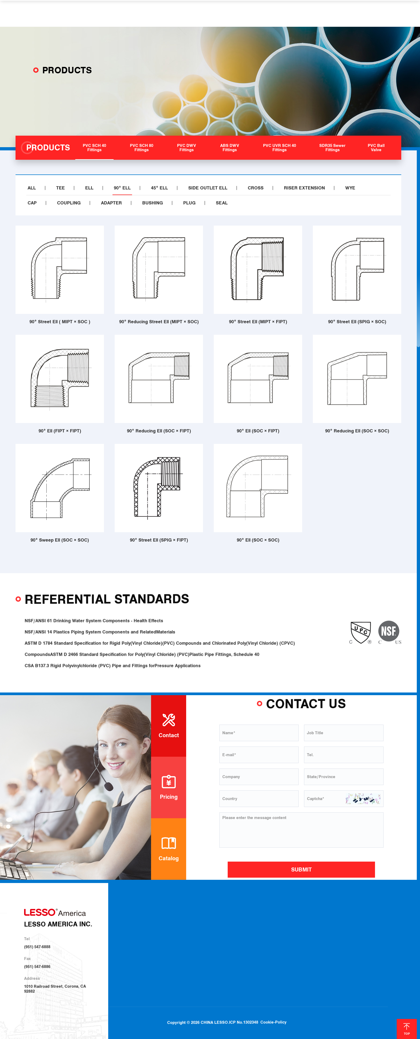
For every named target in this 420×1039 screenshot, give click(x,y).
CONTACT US (312, 13)
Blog (374, 920)
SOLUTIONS (200, 13)
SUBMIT (301, 870)
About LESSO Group (179, 928)
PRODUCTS (163, 13)
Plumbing (286, 919)
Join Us (323, 938)
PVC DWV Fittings (235, 938)
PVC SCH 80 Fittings (238, 928)
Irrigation (286, 929)
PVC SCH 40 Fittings (238, 918)
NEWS (280, 13)
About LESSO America (181, 918)
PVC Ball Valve (233, 975)
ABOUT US (128, 13)
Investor (168, 947)
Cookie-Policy (273, 1007)
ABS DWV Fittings (235, 947)
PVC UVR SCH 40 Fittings (242, 956)
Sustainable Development (184, 937)
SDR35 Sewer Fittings (239, 965)
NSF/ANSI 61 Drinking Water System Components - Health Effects (94, 631)
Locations (325, 929)
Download (326, 919)
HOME (100, 13)
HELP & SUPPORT (243, 13)
